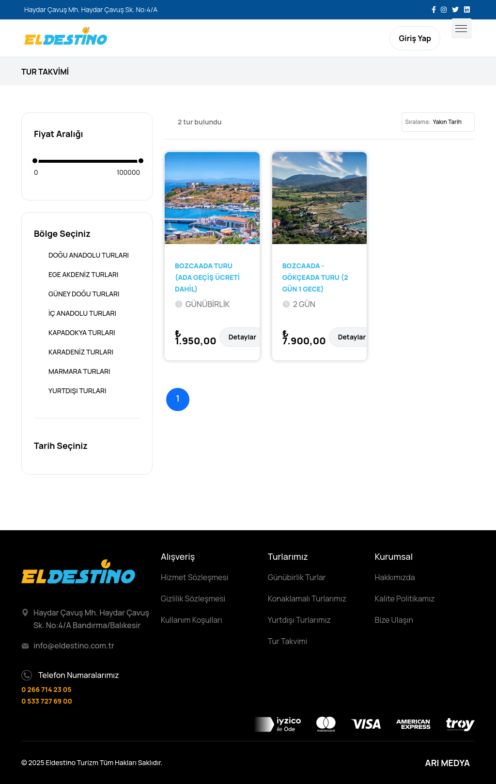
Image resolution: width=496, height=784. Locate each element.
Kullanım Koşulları (191, 620)
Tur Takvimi (288, 641)
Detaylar (242, 336)
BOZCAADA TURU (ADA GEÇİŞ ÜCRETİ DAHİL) (207, 277)
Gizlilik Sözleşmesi (193, 598)
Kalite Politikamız (405, 598)
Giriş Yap (415, 38)
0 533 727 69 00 (46, 701)
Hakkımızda (395, 577)
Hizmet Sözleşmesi (195, 577)
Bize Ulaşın (394, 620)
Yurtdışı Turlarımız (299, 620)
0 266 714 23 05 (46, 689)
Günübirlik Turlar (297, 577)
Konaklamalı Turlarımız (307, 598)
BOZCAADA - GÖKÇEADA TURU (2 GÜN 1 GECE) (315, 277)
